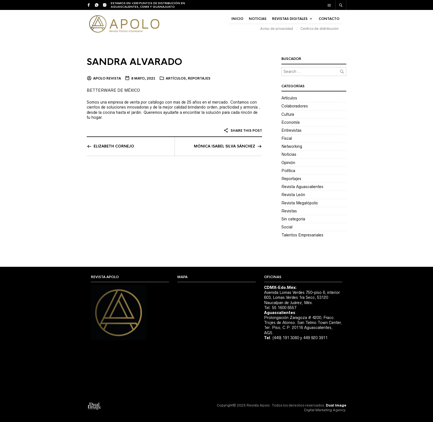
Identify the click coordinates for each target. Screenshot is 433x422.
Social (286, 227)
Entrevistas (291, 130)
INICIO (237, 19)
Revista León (293, 194)
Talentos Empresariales (302, 235)
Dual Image (336, 405)
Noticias (288, 154)
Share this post (242, 130)
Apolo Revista (107, 78)
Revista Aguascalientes (302, 186)
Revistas (289, 211)
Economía (290, 122)
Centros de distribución (319, 29)
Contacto (329, 19)
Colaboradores (294, 106)
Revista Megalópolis (299, 203)
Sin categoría (293, 219)
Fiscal (286, 138)
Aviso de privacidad (276, 29)
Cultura (287, 114)
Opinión (288, 162)
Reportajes (199, 78)
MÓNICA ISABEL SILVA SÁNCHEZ (224, 146)
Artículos (176, 78)
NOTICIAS (257, 19)
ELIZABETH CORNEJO (114, 146)
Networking (291, 146)
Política (288, 170)
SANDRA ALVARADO (134, 62)
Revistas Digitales (290, 19)
